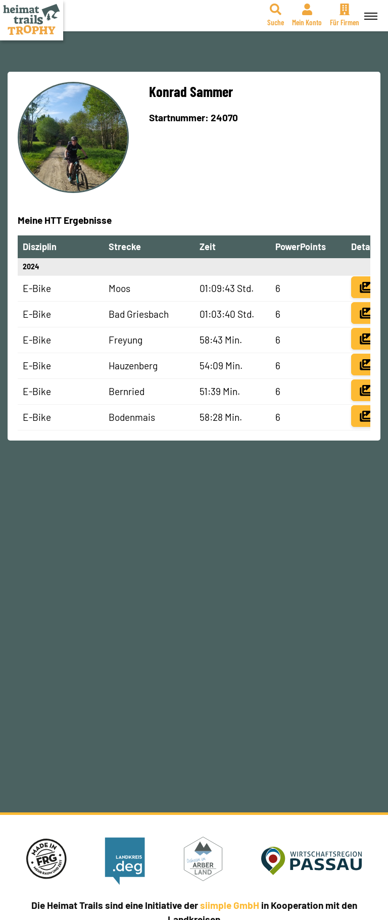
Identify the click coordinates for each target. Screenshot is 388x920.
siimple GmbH (229, 905)
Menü (369, 11)
